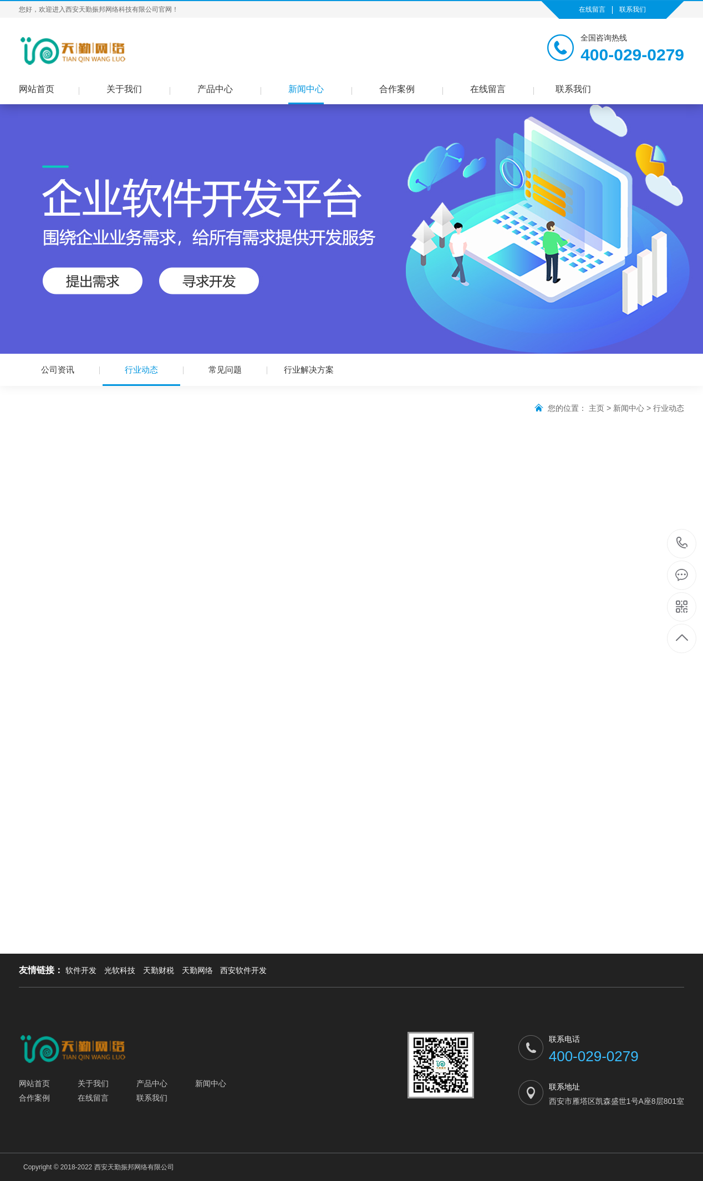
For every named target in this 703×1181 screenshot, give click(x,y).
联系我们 (632, 9)
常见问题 (225, 369)
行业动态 (141, 375)
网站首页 (36, 89)
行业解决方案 (309, 369)
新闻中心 (306, 89)
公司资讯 (57, 369)
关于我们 (124, 89)
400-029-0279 (682, 543)
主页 (596, 408)
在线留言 (592, 9)
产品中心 (215, 89)
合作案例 (397, 89)
